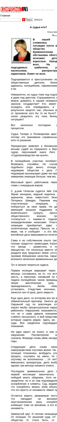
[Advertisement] (23, 3)
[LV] (40, 20)
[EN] (36, 20)
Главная (5, 15)
